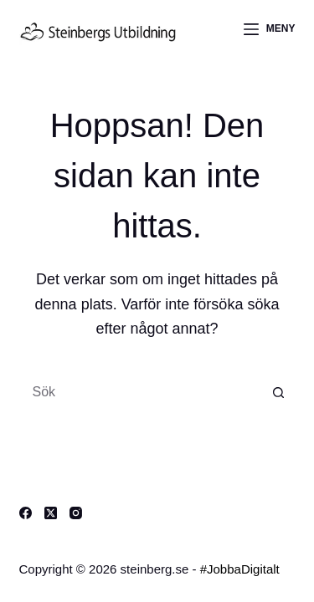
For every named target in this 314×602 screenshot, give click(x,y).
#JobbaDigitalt (240, 569)
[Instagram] (75, 513)
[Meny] (270, 29)
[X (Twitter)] (50, 513)
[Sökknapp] (279, 392)
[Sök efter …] (140, 392)
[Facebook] (25, 513)
